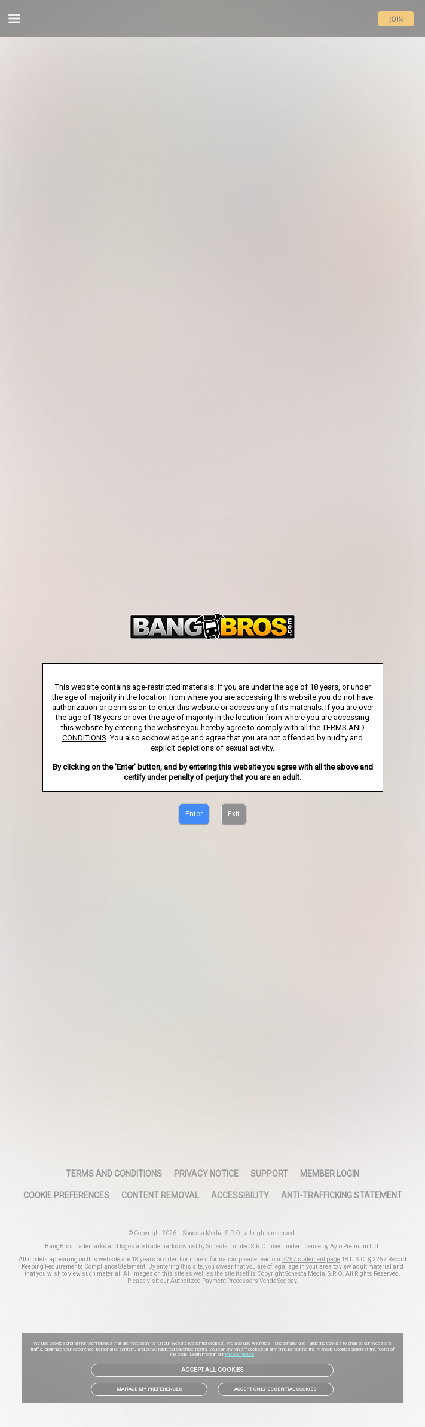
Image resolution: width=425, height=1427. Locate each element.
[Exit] (233, 814)
